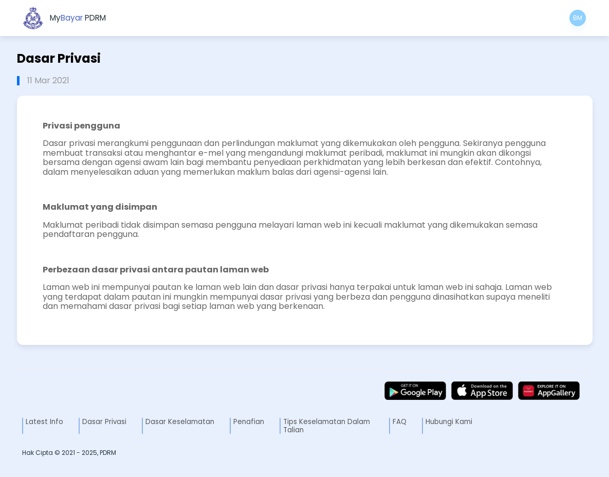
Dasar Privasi (104, 422)
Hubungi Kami (449, 422)
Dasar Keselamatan (179, 422)
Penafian (248, 422)
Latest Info (44, 422)
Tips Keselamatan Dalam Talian (326, 425)
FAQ (400, 422)
